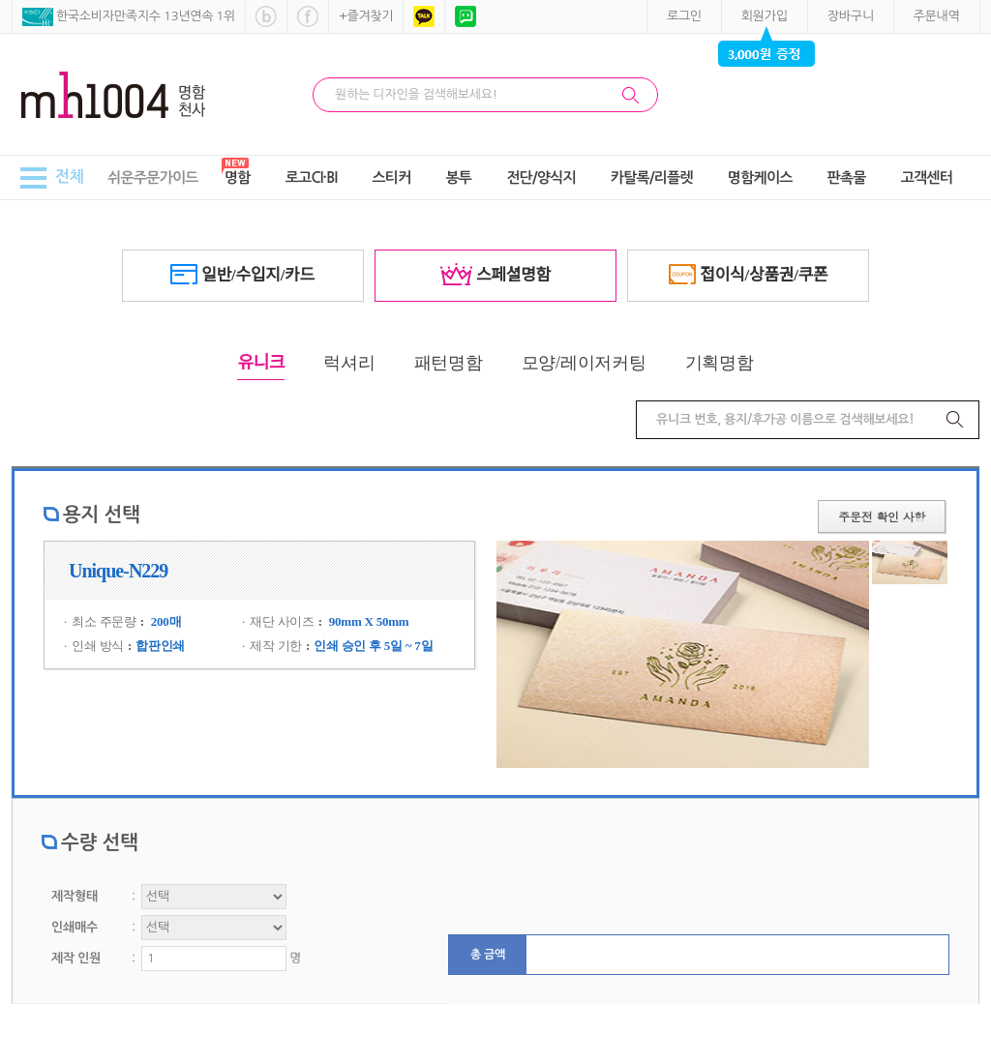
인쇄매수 (74, 927)
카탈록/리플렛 (652, 177)
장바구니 (850, 16)
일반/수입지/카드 (242, 274)
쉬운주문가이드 (152, 177)
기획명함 (719, 362)
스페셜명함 (495, 274)
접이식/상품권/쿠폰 (748, 274)
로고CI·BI (311, 177)
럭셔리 (349, 362)
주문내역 (937, 16)
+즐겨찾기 (366, 16)
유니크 (261, 362)
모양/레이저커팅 (584, 362)
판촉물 (846, 177)
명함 (238, 177)
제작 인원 (76, 958)
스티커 (391, 177)
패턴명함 (448, 362)
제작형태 (74, 896)
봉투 (459, 177)
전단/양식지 (541, 177)
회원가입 (764, 16)
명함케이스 (760, 177)
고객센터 (926, 177)
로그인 (684, 16)
